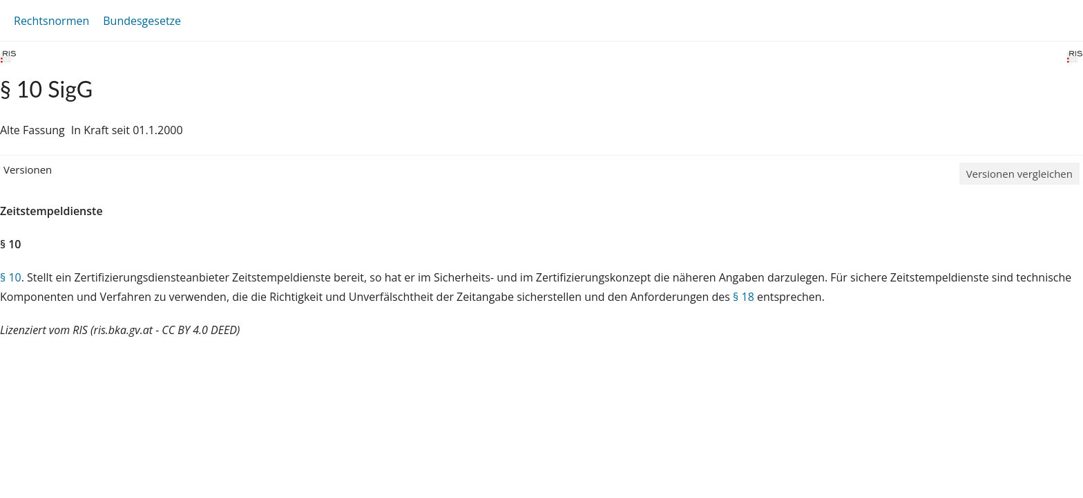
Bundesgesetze (142, 20)
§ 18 (743, 296)
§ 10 (10, 277)
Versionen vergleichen (1019, 174)
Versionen (27, 169)
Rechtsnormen (51, 20)
